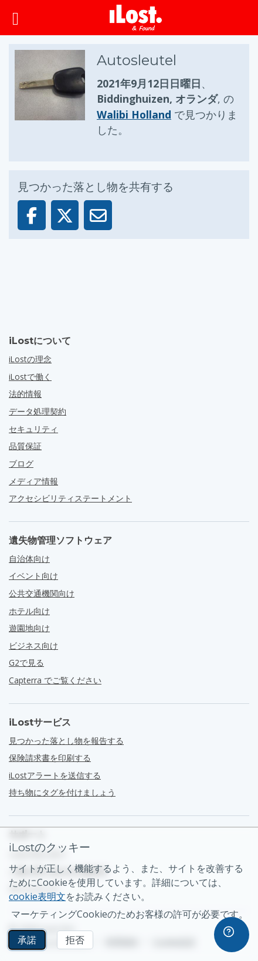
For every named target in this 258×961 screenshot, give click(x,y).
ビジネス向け (33, 645)
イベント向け (33, 575)
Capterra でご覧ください (55, 680)
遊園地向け (29, 627)
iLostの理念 (30, 359)
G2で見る (26, 662)
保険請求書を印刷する (50, 757)
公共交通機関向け (41, 593)
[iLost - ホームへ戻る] (136, 18)
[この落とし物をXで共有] (65, 215)
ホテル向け (29, 610)
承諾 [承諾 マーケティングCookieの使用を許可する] (27, 939)
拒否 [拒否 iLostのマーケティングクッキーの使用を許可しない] (75, 939)
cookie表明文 (37, 896)
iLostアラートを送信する (55, 775)
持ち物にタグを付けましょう (62, 792)
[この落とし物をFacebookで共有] (32, 215)
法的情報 (25, 393)
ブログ (21, 463)
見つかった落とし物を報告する (66, 740)
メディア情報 (33, 481)
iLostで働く (30, 376)
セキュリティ (33, 428)
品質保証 (25, 445)
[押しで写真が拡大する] (56, 94)
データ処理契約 (37, 411)
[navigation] (231, 934)
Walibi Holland (134, 114)
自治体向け (29, 558)
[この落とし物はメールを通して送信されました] (98, 215)
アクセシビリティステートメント (70, 498)
